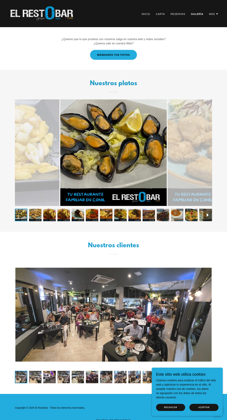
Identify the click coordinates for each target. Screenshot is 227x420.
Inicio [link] (146, 14)
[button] (213, 14)
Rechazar (170, 407)
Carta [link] (160, 14)
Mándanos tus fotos (113, 54)
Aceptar (203, 407)
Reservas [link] (178, 14)
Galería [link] (197, 14)
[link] (42, 13)
